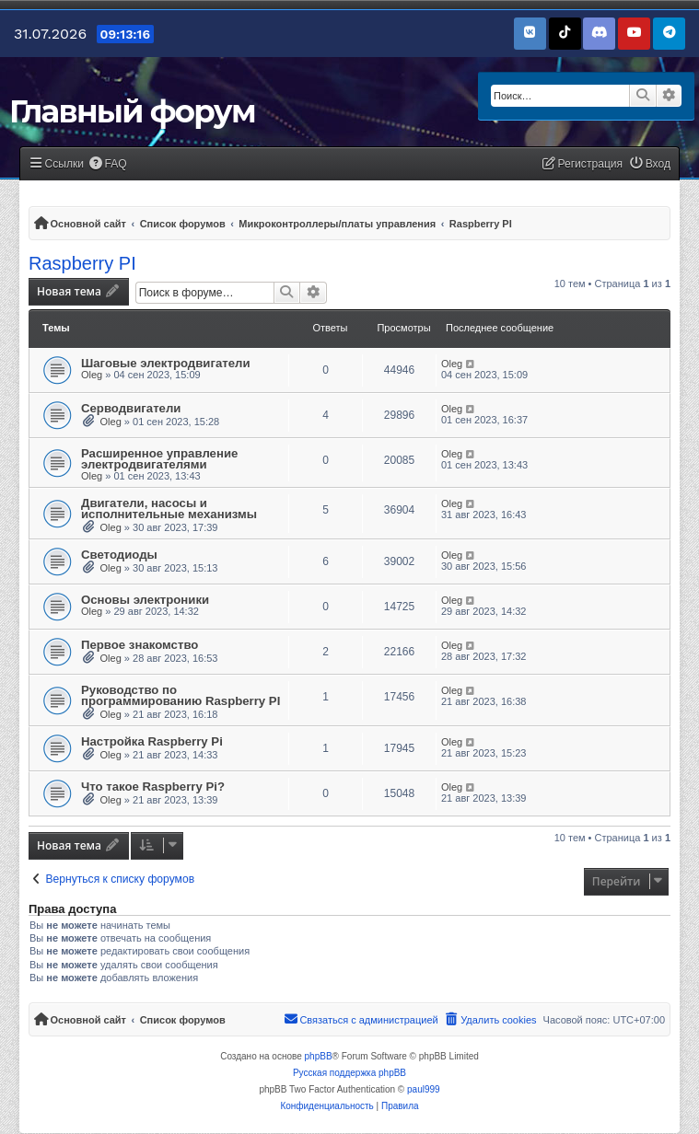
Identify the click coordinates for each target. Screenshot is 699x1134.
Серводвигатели (131, 408)
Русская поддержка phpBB (349, 1073)
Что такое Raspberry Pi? (153, 786)
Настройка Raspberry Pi (152, 741)
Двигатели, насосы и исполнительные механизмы (169, 508)
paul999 (423, 1089)
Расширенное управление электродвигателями (159, 458)
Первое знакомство (139, 645)
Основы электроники (145, 600)
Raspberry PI (82, 263)
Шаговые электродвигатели (165, 363)
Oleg (91, 374)
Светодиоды (119, 554)
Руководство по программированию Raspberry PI (180, 695)
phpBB (318, 1056)
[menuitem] (107, 164)
